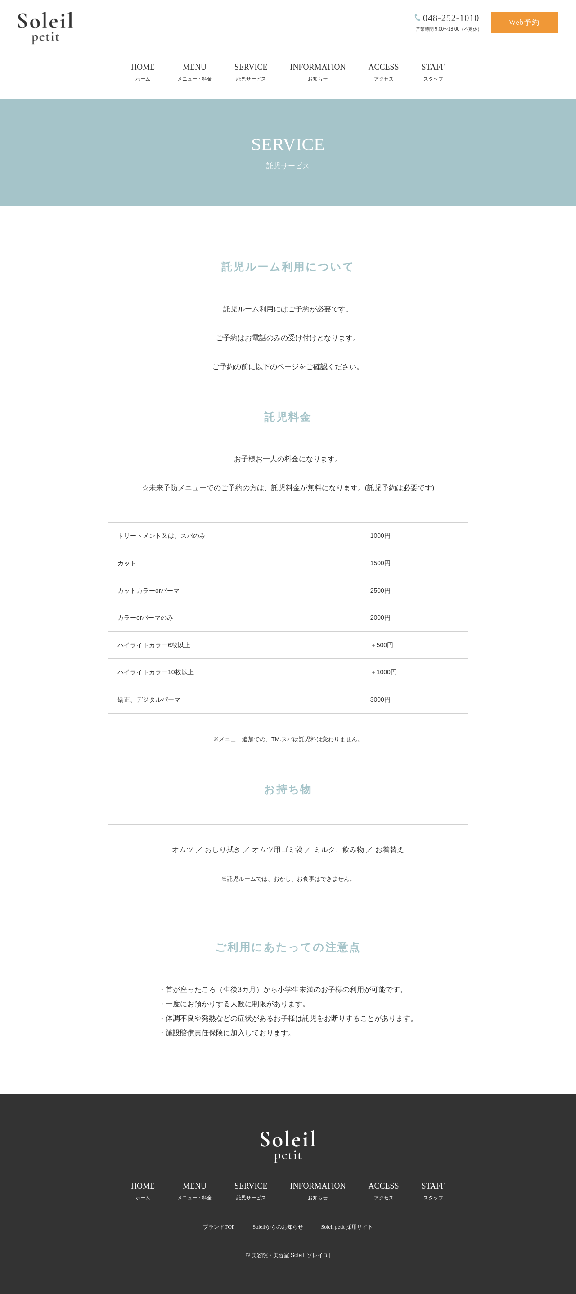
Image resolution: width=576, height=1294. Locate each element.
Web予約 (524, 22)
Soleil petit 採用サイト (347, 1227)
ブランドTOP (218, 1227)
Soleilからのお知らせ (278, 1227)
